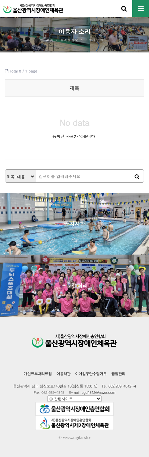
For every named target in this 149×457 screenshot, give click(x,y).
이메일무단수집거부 (90, 373)
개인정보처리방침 (38, 373)
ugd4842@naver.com (98, 392)
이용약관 (63, 373)
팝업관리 (118, 373)
